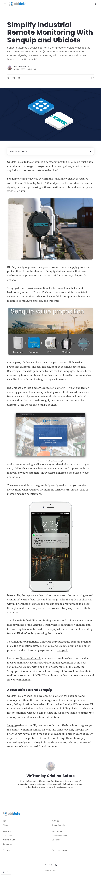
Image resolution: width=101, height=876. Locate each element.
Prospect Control (30, 658)
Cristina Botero (22, 66)
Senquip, (71, 162)
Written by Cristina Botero (50, 775)
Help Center (57, 831)
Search (7, 850)
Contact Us (7, 844)
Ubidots (11, 162)
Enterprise (56, 840)
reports (74, 468)
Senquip (12, 725)
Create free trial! (59, 825)
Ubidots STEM (9, 840)
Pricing (5, 825)
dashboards (59, 379)
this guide (62, 650)
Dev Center (8, 836)
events (50, 468)
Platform (55, 821)
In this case (72, 667)
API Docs (7, 831)
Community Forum (59, 836)
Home (5, 821)
